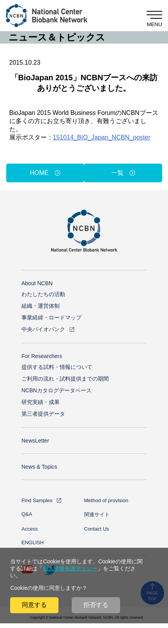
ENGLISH (32, 542)
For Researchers (41, 356)
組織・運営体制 (40, 306)
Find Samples (36, 500)
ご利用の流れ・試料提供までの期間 (65, 379)
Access (29, 529)
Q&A (26, 514)
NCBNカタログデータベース (56, 390)
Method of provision (106, 500)
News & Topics (39, 467)
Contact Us (96, 529)
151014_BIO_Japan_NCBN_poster (101, 137)
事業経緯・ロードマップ (51, 317)
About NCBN (37, 283)
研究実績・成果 (40, 402)
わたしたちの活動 (43, 294)
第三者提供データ (43, 414)
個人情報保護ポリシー (70, 568)
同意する (34, 605)
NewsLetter (35, 440)
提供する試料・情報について (56, 367)
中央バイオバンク (43, 329)
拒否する (95, 605)
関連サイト (97, 514)
